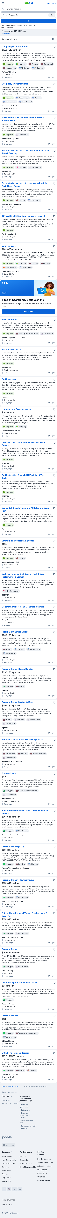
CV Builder (41, 1177)
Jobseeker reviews (44, 1166)
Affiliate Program (26, 1163)
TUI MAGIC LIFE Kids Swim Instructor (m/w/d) (23, 216)
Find (28, 21)
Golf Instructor (9, 379)
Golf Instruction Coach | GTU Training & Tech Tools (23, 476)
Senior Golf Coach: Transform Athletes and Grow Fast (25, 509)
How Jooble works (9, 1160)
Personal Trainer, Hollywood (15, 632)
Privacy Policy (7, 1205)
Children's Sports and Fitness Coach (19, 982)
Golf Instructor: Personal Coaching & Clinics (23, 607)
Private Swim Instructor (13, 349)
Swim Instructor (9, 246)
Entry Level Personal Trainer (15, 1053)
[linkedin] (20, 1189)
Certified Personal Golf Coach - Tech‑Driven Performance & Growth (23, 575)
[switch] (53, 39)
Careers (5, 1174)
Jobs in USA (6, 1181)
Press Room (6, 1170)
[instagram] (9, 1189)
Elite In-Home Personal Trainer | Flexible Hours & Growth (25, 812)
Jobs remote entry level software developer (26, 1115)
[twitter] (14, 1189)
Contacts (5, 1167)
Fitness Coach (9, 773)
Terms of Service (8, 1200)
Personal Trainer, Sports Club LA (17, 669)
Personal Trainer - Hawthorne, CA (18, 880)
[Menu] (3, 3)
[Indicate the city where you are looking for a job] (28, 15)
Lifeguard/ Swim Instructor (15, 84)
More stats (7, 33)
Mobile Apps (42, 1173)
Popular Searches (44, 1159)
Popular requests (9, 1092)
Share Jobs (24, 1160)
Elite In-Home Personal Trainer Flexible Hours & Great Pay (24, 914)
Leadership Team (8, 1163)
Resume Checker (44, 1180)
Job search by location (10, 1103)
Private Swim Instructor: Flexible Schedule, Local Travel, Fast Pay (25, 152)
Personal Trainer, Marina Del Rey (17, 702)
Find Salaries (42, 1170)
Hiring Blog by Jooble (28, 1167)
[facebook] (4, 1189)
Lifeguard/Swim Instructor (15, 46)
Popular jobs (6, 1100)
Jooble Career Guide (45, 1163)
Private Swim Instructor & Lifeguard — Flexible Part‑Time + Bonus (24, 184)
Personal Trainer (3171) (13, 847)
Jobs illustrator (25, 1110)
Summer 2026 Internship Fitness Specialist (23, 739)
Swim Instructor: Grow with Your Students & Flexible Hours (23, 119)
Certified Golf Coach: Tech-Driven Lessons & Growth (23, 443)
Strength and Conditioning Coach (18, 541)
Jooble (15, 1213)
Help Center (6, 1178)
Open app (51, 3)
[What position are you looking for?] (28, 9)
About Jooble (7, 1156)
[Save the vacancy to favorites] (54, 47)
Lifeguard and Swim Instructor (16, 409)
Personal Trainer (10, 949)
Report (51, 77)
